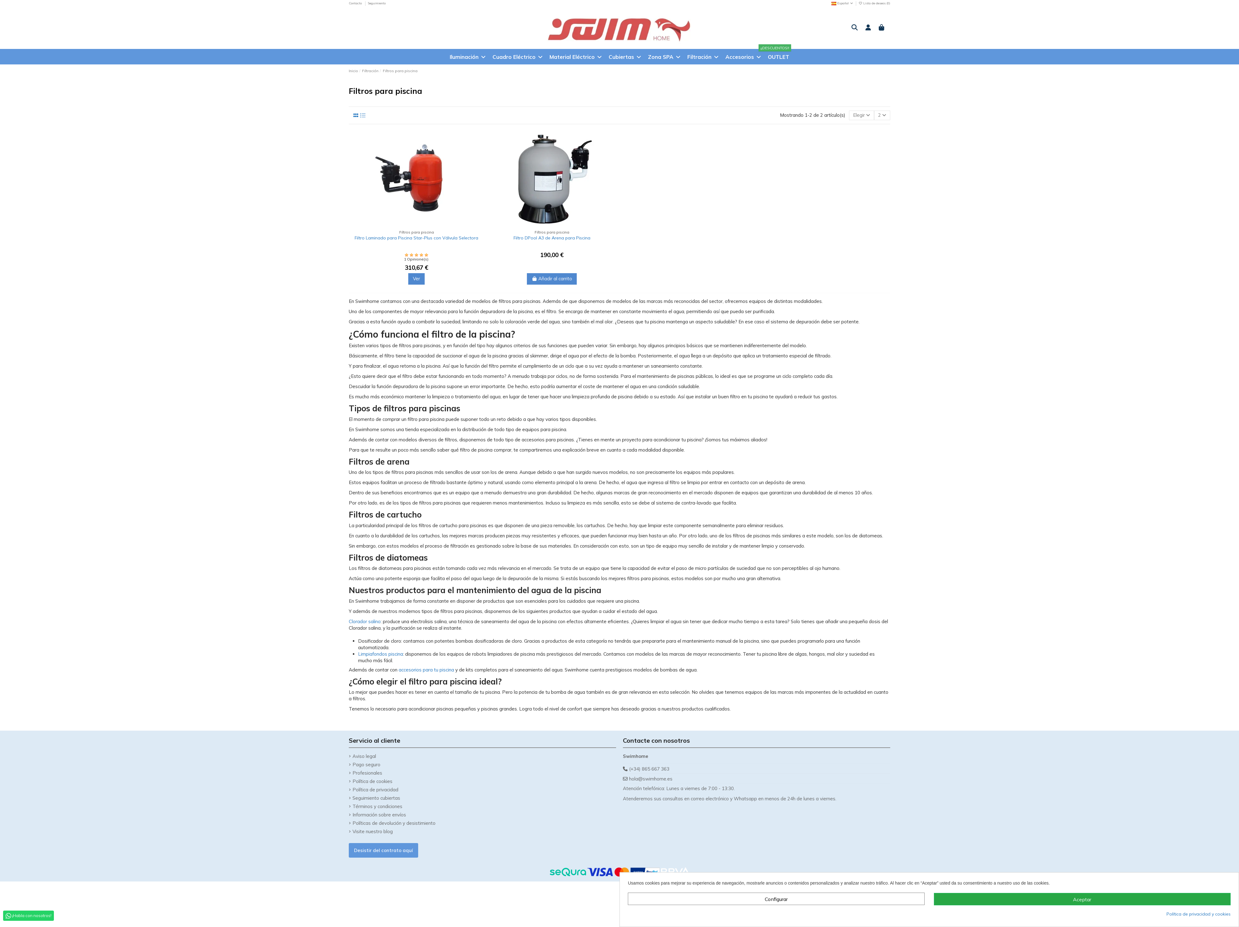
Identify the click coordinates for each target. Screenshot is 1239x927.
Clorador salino (365, 621)
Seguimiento (377, 3)
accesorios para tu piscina (426, 670)
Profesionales (367, 773)
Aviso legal (364, 756)
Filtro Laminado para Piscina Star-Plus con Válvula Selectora (416, 238)
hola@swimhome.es (650, 779)
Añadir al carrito (552, 279)
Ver (416, 279)
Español (842, 3)
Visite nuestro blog (372, 831)
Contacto (356, 3)
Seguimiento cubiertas (376, 798)
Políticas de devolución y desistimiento (394, 823)
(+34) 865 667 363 (649, 769)
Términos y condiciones (377, 806)
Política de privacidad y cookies (1199, 914)
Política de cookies (372, 781)
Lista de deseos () (874, 3)
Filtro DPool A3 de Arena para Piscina (552, 238)
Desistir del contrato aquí (383, 850)
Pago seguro (366, 764)
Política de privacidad (375, 790)
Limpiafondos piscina (380, 654)
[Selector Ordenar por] (861, 115)
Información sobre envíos (379, 815)
